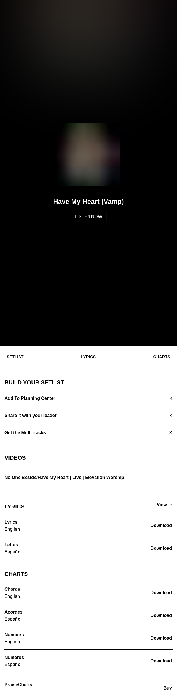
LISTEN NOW (88, 216)
